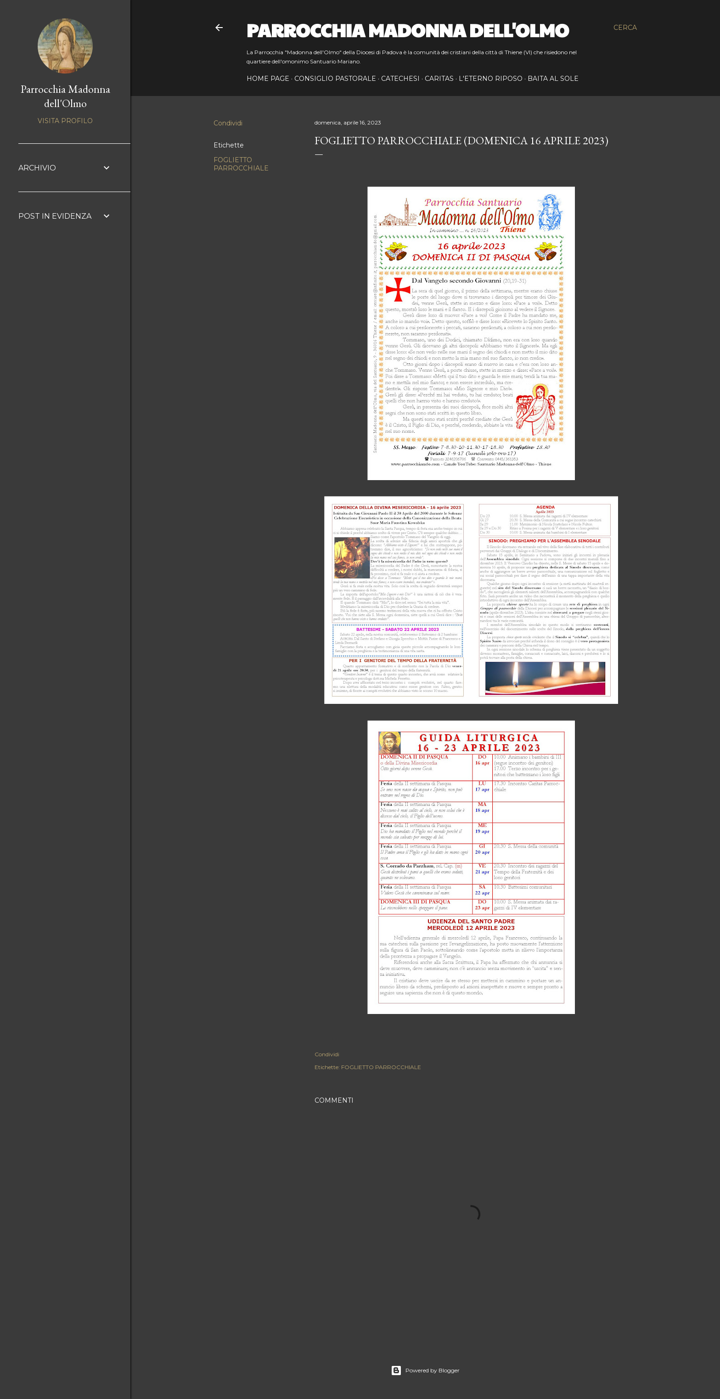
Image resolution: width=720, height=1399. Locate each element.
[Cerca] (625, 28)
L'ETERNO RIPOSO (491, 78)
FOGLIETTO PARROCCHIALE (241, 164)
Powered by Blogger (425, 1370)
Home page (268, 78)
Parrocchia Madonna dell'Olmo (408, 29)
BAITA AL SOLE (553, 78)
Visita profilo (65, 121)
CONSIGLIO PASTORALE (335, 78)
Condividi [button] (228, 123)
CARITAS (439, 78)
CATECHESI (400, 78)
